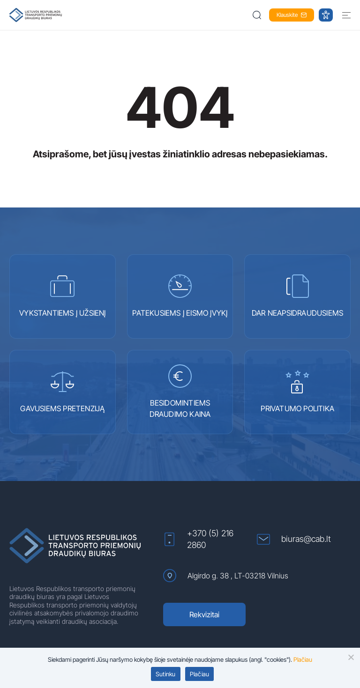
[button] (257, 15)
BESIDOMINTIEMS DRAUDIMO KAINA (180, 391)
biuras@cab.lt (294, 539)
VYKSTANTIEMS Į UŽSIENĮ (62, 296)
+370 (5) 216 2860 (198, 539)
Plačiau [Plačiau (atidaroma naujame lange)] (302, 659)
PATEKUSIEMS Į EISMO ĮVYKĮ (179, 296)
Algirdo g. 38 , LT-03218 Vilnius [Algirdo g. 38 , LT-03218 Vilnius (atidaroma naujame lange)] (225, 575)
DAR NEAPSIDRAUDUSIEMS (297, 296)
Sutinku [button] (166, 674)
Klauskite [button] (292, 14)
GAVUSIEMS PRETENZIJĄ (62, 391)
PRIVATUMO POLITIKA (297, 391)
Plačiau (200, 674)
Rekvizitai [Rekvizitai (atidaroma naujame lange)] (204, 614)
